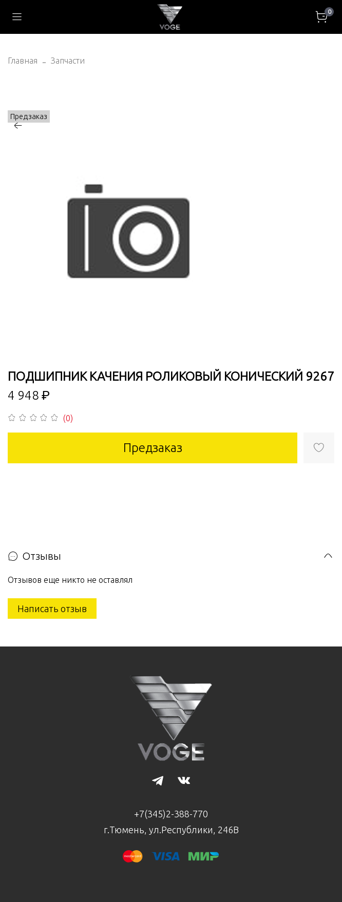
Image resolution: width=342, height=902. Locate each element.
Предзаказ (152, 448)
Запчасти (68, 60)
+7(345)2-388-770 (171, 814)
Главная (22, 60)
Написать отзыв (52, 608)
